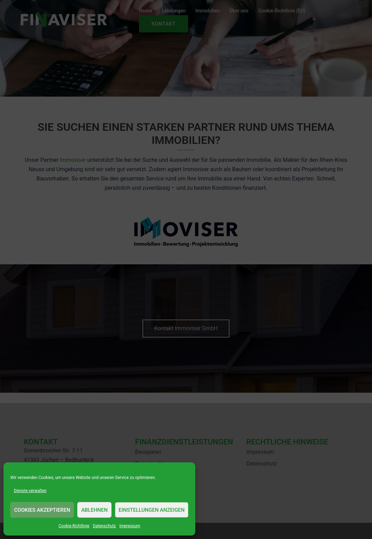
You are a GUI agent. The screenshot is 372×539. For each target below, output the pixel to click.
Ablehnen (94, 510)
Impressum (129, 525)
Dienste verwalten (30, 490)
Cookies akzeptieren (42, 510)
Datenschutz (104, 525)
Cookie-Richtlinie (74, 525)
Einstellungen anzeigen (152, 510)
